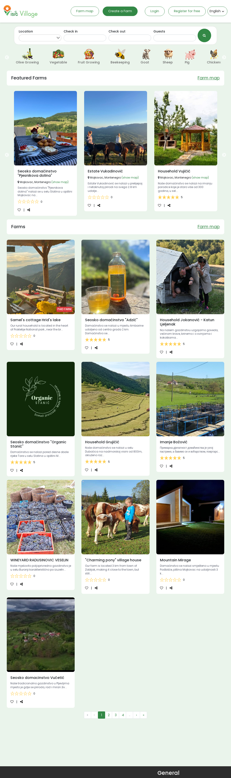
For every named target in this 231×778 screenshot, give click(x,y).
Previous (7, 57)
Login (154, 11)
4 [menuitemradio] (123, 715)
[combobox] (40, 38)
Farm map (84, 11)
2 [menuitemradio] (109, 715)
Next (224, 57)
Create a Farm (120, 11)
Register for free (187, 11)
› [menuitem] (136, 715)
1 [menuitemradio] (101, 715)
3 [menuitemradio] (116, 715)
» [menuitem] (143, 715)
